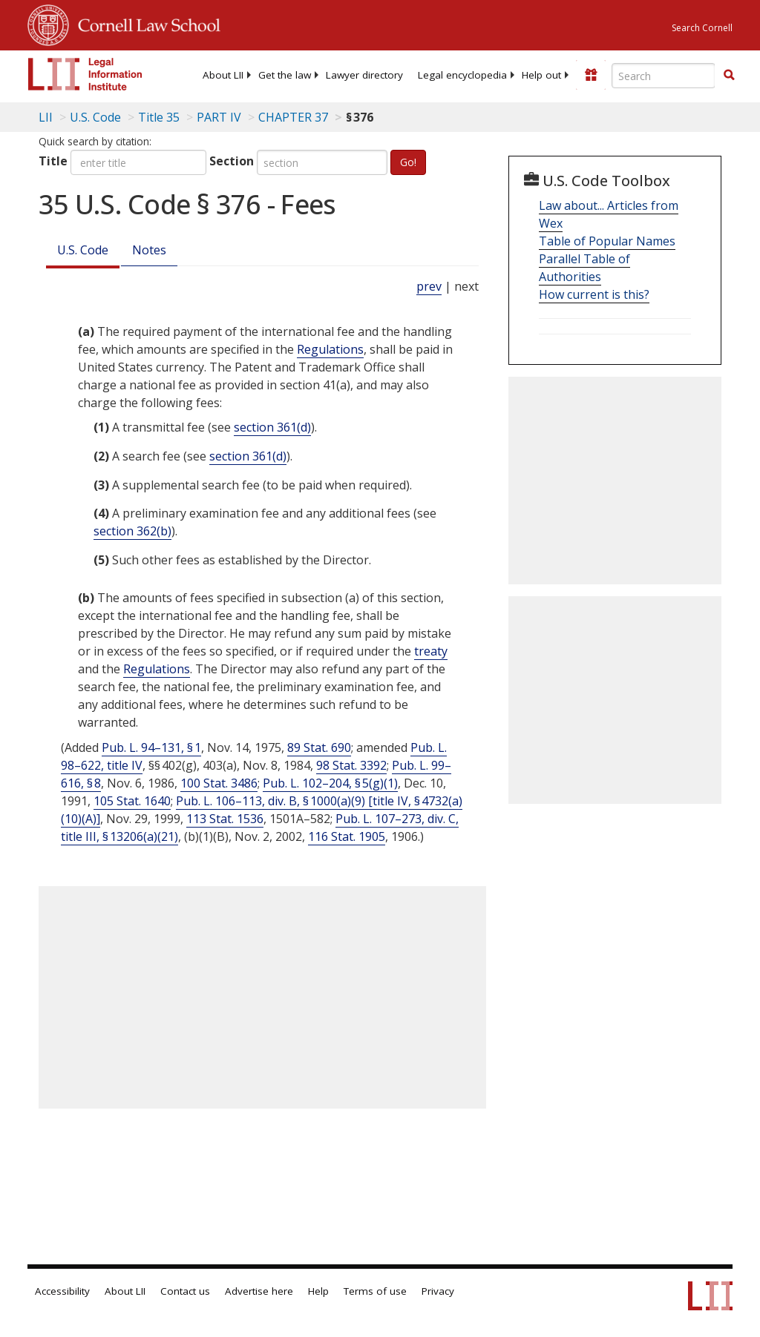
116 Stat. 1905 (346, 836)
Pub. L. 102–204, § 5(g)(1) (330, 783)
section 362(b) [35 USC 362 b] (132, 531)
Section (231, 161)
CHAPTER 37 (293, 117)
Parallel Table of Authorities (584, 268)
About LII (223, 75)
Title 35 (159, 117)
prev (429, 286)
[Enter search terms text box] (663, 75)
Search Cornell (702, 28)
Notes (149, 250)
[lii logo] (85, 74)
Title (53, 161)
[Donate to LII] (591, 75)
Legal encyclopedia (462, 75)
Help (318, 1291)
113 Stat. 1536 (224, 819)
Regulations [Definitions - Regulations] (330, 349)
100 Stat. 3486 (219, 783)
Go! (408, 162)
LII (46, 117)
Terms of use (375, 1291)
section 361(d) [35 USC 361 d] (272, 427)
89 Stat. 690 (319, 747)
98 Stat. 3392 (351, 765)
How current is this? (594, 294)
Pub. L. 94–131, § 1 (151, 747)
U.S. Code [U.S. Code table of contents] (95, 117)
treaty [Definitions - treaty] (431, 651)
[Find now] (729, 76)
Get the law (284, 75)
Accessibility (62, 1291)
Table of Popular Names (607, 241)
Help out (541, 75)
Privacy (438, 1291)
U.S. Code (82, 250)
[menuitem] (223, 74)
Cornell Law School (144, 23)
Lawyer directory (364, 75)
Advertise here (259, 1291)
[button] (729, 75)
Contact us (185, 1291)
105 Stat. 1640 (132, 801)
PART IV (219, 117)
